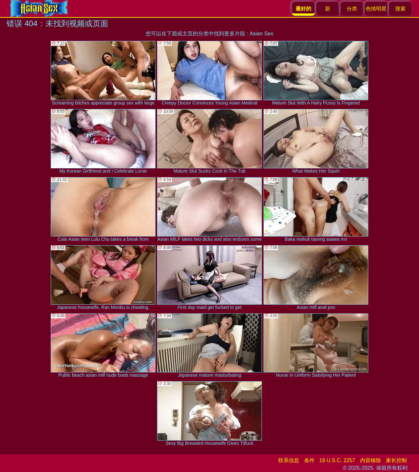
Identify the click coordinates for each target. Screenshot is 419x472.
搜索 (400, 8)
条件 (309, 460)
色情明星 (376, 8)
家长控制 (396, 460)
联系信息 (288, 460)
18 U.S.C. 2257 (337, 460)
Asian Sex (261, 33)
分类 (352, 8)
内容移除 (370, 460)
